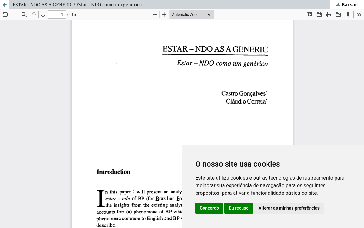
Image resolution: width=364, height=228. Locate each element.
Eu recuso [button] (238, 208)
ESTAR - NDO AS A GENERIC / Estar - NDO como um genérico (77, 5)
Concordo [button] (209, 208)
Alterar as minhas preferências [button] (289, 208)
